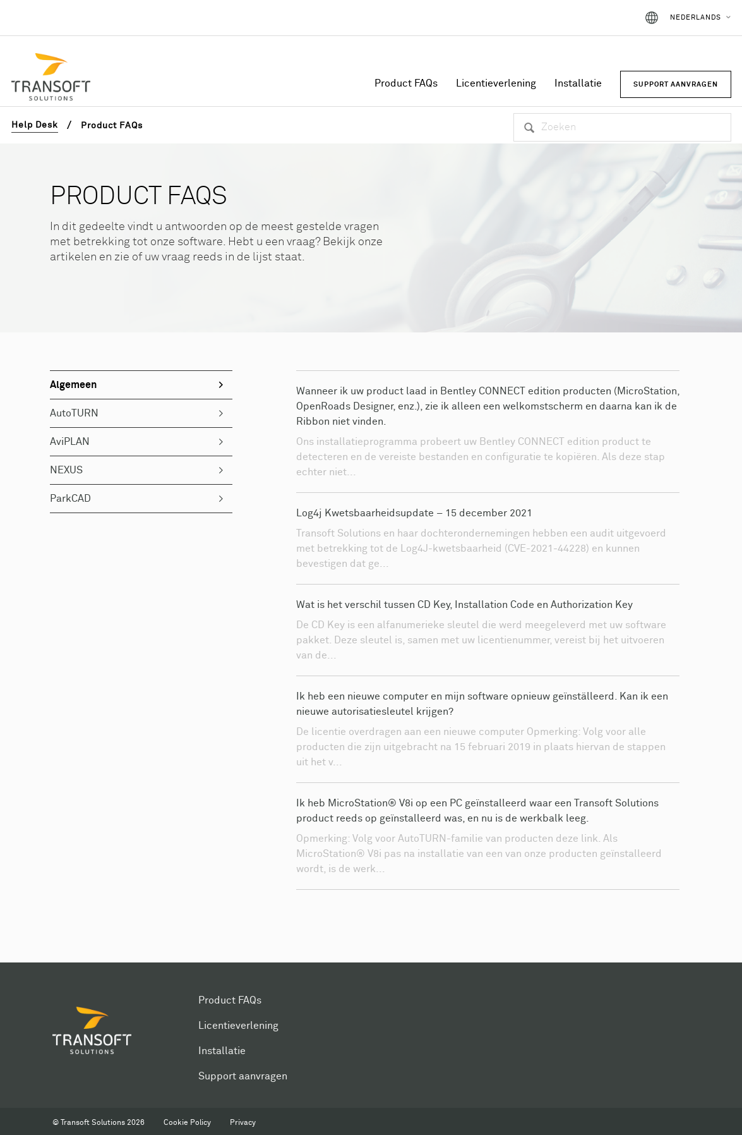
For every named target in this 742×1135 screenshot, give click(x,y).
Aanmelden (598, 18)
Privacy (243, 1123)
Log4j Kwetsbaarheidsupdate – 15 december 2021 (414, 513)
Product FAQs (406, 83)
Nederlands (695, 17)
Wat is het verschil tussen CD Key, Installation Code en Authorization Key (464, 605)
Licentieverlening (496, 83)
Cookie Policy (187, 1123)
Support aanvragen (242, 1076)
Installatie (578, 83)
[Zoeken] (622, 127)
